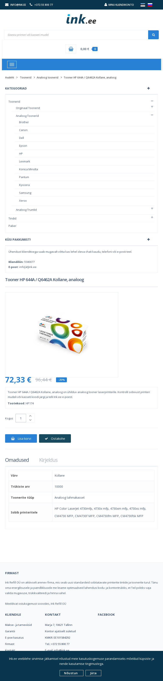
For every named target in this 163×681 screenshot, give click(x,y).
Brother (24, 122)
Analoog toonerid (47, 77)
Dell (21, 138)
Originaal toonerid (28, 108)
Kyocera (24, 185)
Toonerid (25, 77)
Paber (12, 226)
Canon (23, 130)
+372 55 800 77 (43, 5)
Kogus (9, 418)
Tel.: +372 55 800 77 (57, 644)
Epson (23, 146)
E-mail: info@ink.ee (57, 650)
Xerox (23, 200)
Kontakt (10, 650)
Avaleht (9, 77)
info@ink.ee (18, 5)
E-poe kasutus (14, 637)
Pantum (24, 177)
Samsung (25, 193)
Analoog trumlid (26, 210)
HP (21, 153)
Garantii (10, 631)
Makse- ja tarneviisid (18, 625)
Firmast (9, 644)
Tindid (12, 218)
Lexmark (24, 161)
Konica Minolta (28, 169)
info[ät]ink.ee (28, 267)
